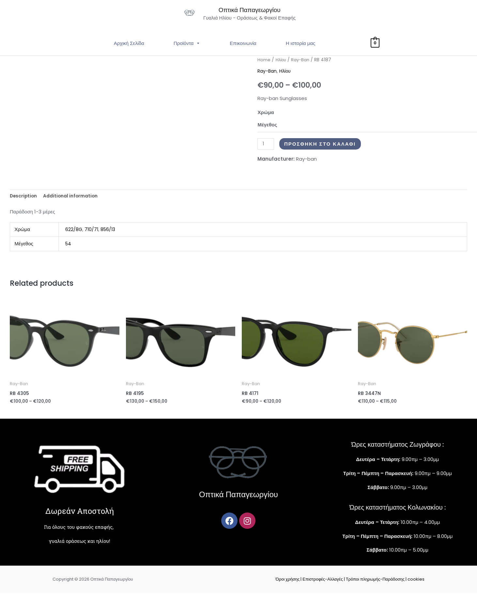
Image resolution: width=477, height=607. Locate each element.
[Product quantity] (266, 156)
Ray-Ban (301, 72)
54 (68, 256)
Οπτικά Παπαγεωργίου (270, 15)
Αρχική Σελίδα (129, 55)
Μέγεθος (267, 136)
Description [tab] (25, 208)
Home (263, 72)
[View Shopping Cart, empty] (375, 55)
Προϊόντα (187, 55)
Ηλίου (281, 72)
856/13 (109, 242)
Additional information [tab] (75, 208)
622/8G (74, 242)
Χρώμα (265, 124)
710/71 (92, 242)
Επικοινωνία (243, 55)
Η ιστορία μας (300, 55)
